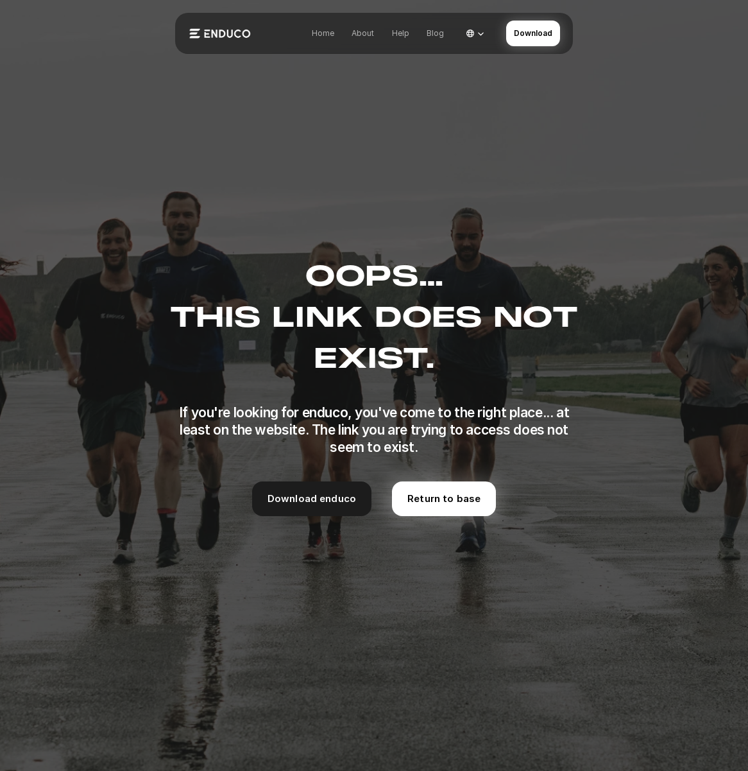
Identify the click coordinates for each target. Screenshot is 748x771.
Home (323, 33)
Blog (435, 33)
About (363, 33)
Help (400, 33)
